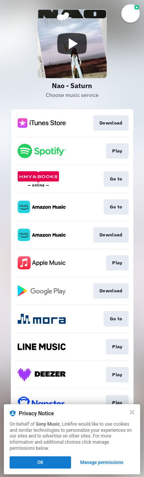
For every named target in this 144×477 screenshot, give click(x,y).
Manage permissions (102, 462)
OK (40, 462)
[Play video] (72, 43)
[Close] (132, 412)
